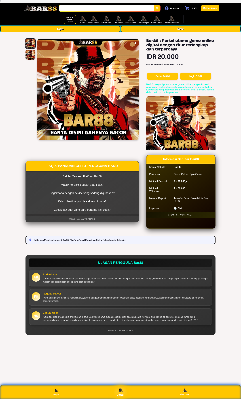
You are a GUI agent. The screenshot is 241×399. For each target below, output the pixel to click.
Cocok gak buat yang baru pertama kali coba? (82, 209)
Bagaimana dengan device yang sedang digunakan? (82, 193)
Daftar (180, 29)
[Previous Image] (39, 90)
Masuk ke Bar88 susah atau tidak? (82, 184)
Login (60, 29)
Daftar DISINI (162, 76)
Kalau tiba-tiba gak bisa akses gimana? (82, 201)
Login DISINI (195, 76)
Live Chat (185, 392)
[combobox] (106, 8)
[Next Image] (136, 90)
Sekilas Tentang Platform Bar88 (82, 176)
